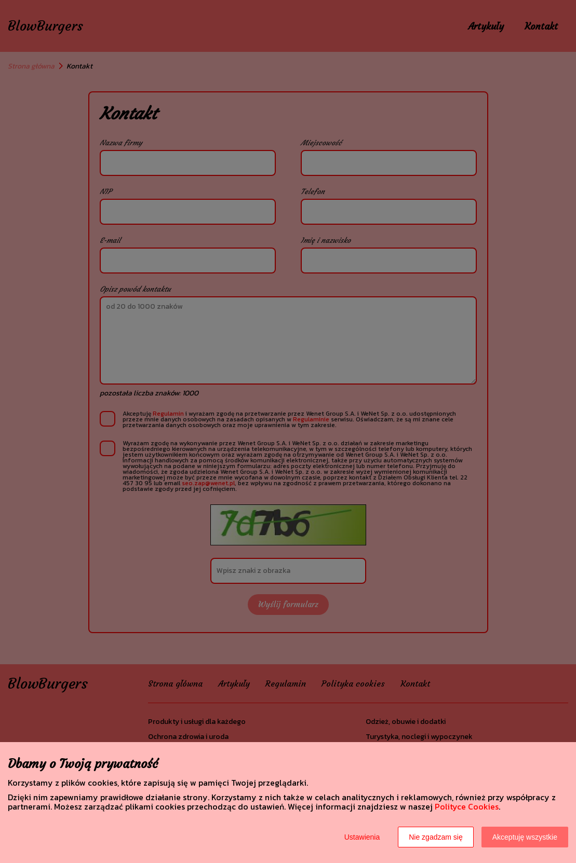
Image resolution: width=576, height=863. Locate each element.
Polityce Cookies (467, 806)
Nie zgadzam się (436, 837)
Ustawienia (362, 837)
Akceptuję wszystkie (524, 837)
